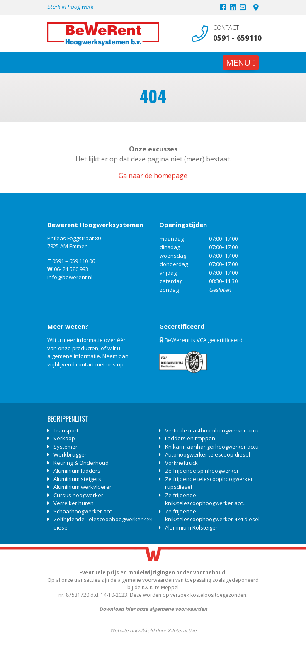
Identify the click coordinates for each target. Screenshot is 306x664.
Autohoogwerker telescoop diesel (207, 454)
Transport (65, 430)
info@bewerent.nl (69, 277)
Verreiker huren (73, 503)
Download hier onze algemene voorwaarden (153, 609)
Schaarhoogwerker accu (84, 511)
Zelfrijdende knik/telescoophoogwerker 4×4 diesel (212, 515)
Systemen (66, 446)
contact (85, 364)
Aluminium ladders (76, 470)
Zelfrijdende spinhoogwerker (202, 470)
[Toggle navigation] (241, 62)
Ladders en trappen (190, 438)
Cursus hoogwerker (78, 495)
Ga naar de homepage (153, 175)
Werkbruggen (70, 454)
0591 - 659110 (236, 38)
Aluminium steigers (77, 479)
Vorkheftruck (181, 462)
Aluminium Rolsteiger (191, 527)
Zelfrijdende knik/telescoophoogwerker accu (205, 499)
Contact (226, 28)
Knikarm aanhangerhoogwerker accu (212, 446)
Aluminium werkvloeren (83, 487)
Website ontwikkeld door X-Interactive (153, 630)
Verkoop (64, 438)
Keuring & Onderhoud (81, 462)
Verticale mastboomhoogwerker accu (212, 430)
